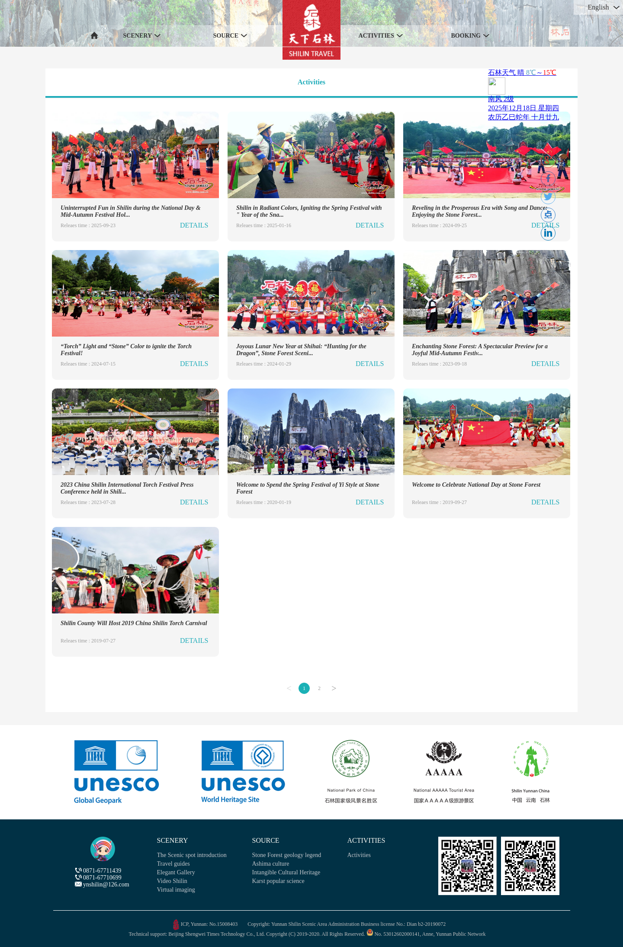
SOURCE (265, 840)
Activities (311, 82)
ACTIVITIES (366, 840)
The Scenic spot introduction (192, 855)
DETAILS (194, 225)
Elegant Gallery (176, 872)
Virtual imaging (176, 889)
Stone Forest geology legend (286, 855)
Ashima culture (270, 863)
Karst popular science (278, 881)
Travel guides (173, 863)
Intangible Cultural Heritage (286, 872)
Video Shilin (172, 881)
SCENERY (172, 840)
